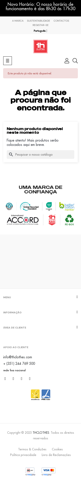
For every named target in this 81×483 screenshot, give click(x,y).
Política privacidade (23, 455)
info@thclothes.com (17, 357)
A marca (18, 20)
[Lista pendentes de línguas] (40, 31)
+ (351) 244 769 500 (19, 363)
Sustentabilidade (38, 20)
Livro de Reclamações (56, 455)
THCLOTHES (41, 433)
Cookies (57, 449)
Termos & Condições (32, 449)
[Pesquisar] (40, 154)
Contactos (61, 20)
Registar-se (41, 25)
